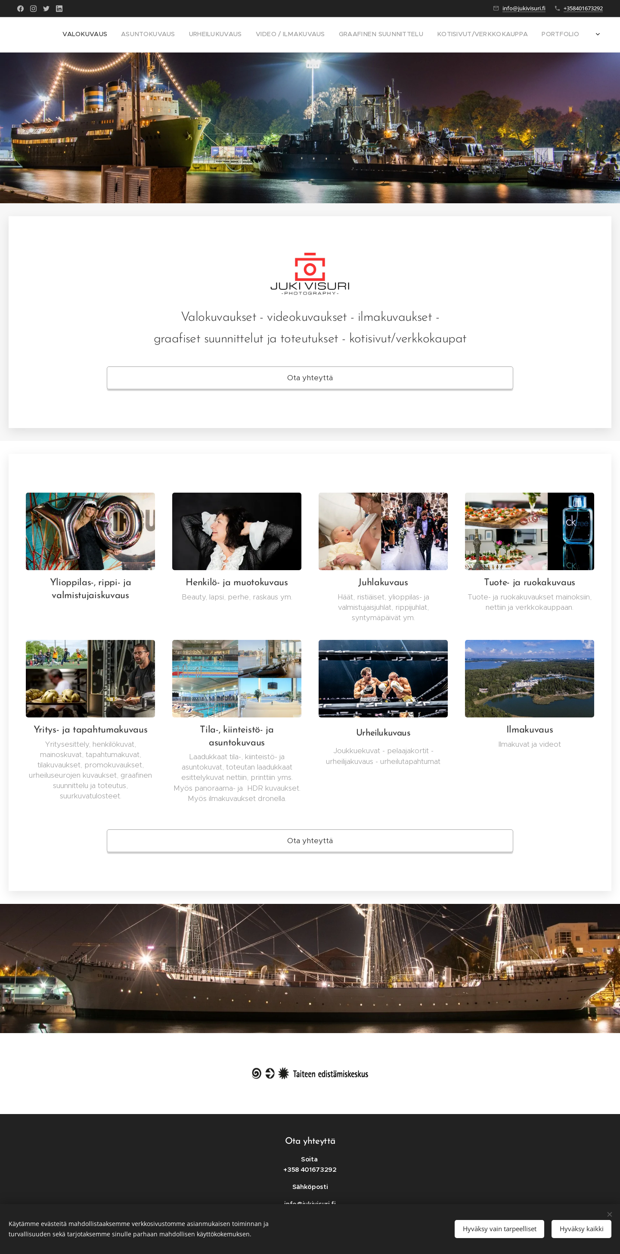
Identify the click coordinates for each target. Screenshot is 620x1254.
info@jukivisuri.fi (524, 8)
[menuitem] (508, 35)
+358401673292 (583, 8)
